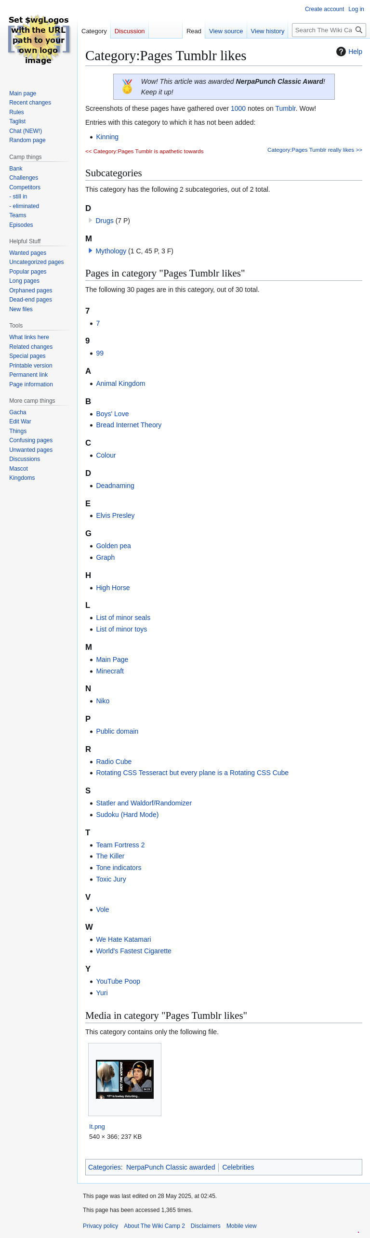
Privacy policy (100, 1226)
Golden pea (113, 546)
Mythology (110, 251)
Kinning (107, 137)
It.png (97, 1126)
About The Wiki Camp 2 (154, 1226)
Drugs (104, 220)
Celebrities (238, 1167)
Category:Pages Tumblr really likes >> (314, 149)
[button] (90, 250)
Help (348, 51)
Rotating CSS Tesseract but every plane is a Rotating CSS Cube (192, 773)
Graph (105, 557)
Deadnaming (115, 485)
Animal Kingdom (120, 383)
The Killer (110, 856)
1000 (238, 108)
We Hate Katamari (123, 939)
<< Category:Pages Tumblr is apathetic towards (144, 151)
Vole (102, 909)
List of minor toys (121, 629)
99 (100, 353)
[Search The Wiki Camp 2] (329, 30)
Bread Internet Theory (128, 425)
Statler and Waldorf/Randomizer (144, 803)
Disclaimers (206, 1226)
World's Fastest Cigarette (133, 951)
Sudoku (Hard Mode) (127, 814)
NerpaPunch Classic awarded (170, 1167)
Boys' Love (112, 414)
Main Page (112, 659)
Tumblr (285, 108)
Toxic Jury (111, 879)
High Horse (113, 588)
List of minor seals (123, 617)
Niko (102, 701)
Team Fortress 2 (120, 845)
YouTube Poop (118, 981)
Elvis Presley (115, 515)
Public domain (117, 731)
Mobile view (241, 1226)
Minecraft (110, 671)
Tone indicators (118, 867)
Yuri (101, 993)
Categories (104, 1167)
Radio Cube (114, 761)
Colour (106, 455)
